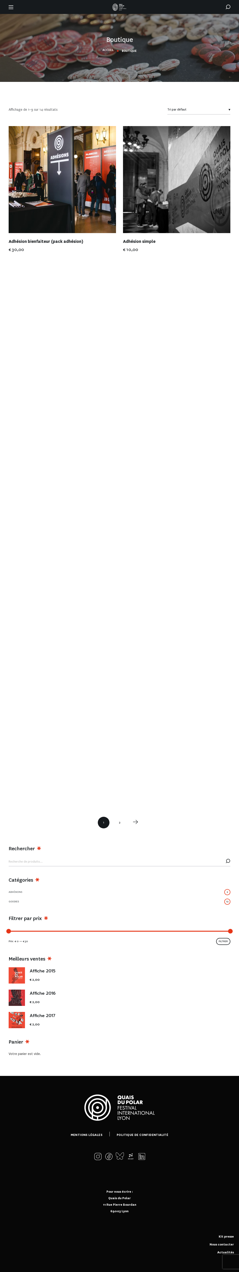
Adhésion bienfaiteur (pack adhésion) (46, 241)
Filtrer (223, 941)
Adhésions (119, 892)
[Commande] (198, 109)
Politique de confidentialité (142, 1135)
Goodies (119, 902)
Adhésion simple (139, 241)
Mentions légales (86, 1135)
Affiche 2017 (42, 1015)
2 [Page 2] (119, 822)
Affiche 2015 (42, 971)
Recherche (228, 861)
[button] (228, 7)
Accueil (108, 50)
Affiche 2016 (43, 993)
